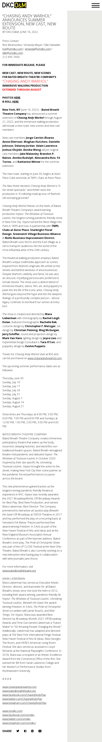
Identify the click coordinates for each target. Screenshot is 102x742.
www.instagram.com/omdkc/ (19, 723)
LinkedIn (32, 731)
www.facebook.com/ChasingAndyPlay (24, 695)
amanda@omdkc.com (38, 49)
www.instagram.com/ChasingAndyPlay (24, 703)
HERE (17, 97)
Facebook (25, 731)
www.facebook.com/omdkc (18, 715)
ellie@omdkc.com (12, 53)
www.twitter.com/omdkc (16, 719)
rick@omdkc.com (12, 49)
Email (40, 731)
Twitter (17, 731)
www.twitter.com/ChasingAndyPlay (22, 699)
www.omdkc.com (12, 711)
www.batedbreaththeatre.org (19, 570)
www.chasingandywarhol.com (45, 358)
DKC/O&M (14, 5)
